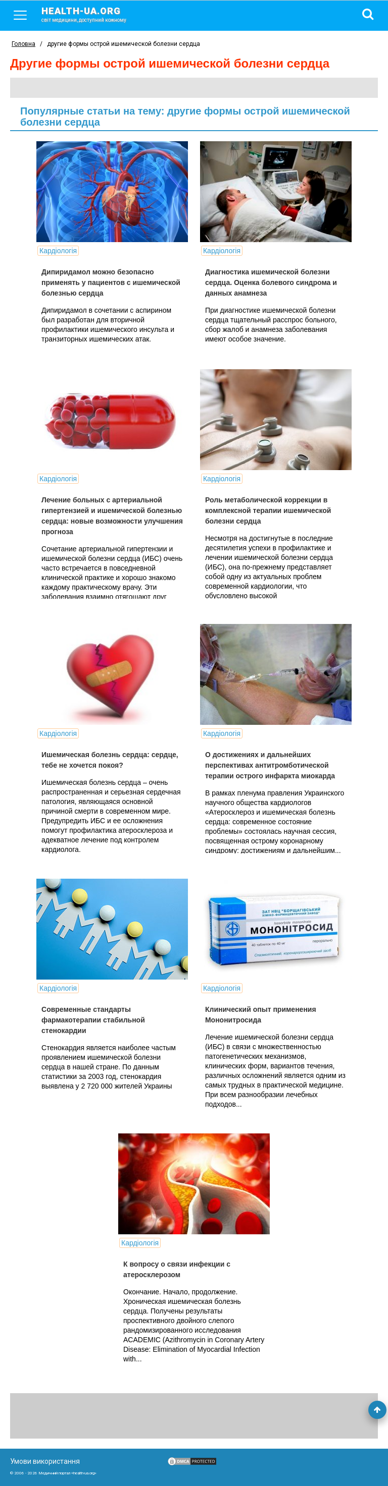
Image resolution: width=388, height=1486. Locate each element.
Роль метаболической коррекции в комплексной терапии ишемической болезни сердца (268, 510)
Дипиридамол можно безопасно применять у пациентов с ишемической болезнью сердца (110, 282)
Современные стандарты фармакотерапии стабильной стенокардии (93, 1020)
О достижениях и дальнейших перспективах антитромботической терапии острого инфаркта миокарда (270, 765)
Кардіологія (58, 251)
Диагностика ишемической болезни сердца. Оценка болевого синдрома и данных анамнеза (271, 282)
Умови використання (45, 1461)
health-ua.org (91, 14)
